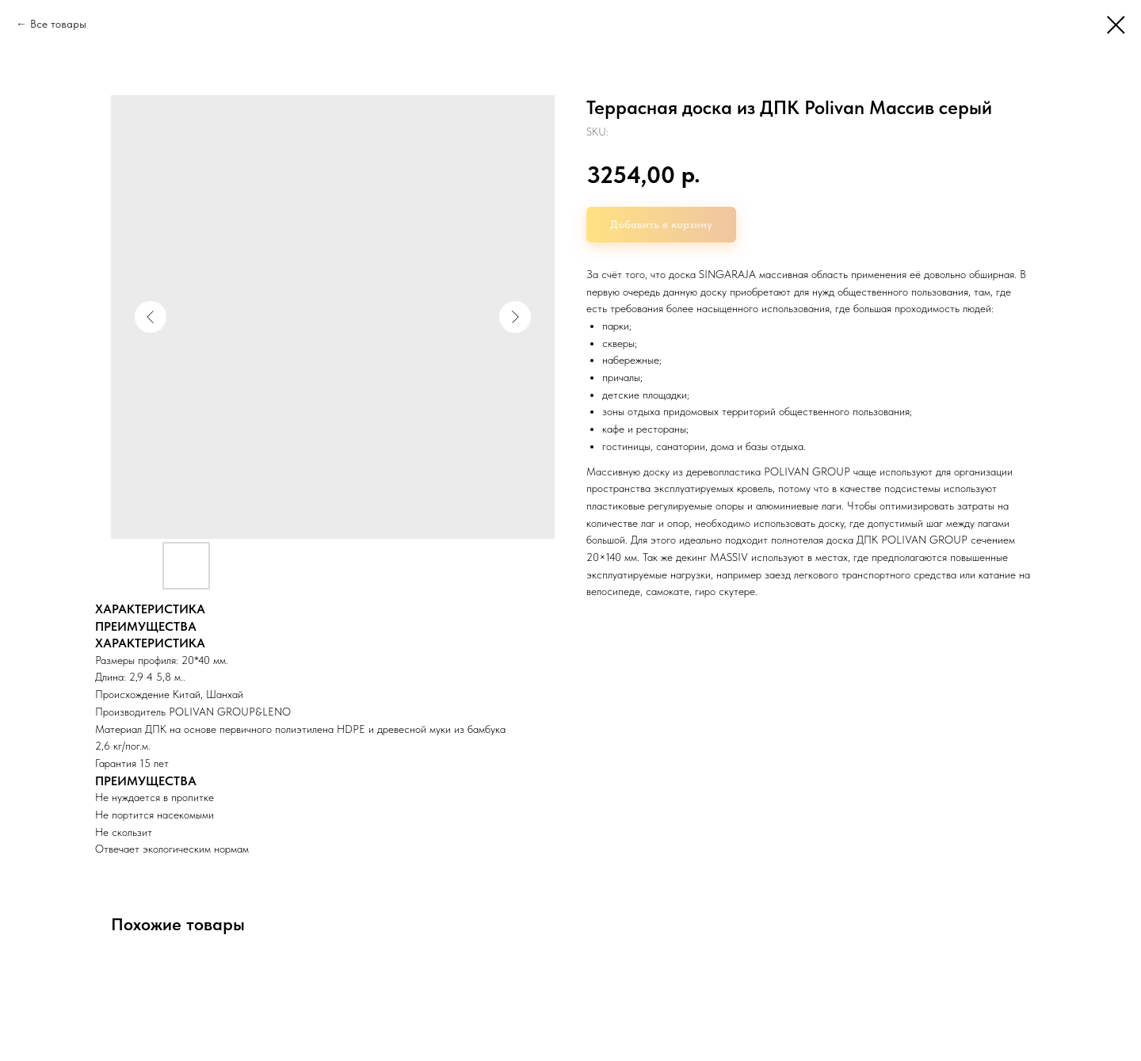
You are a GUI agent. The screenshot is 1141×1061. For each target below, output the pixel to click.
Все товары (58, 23)
